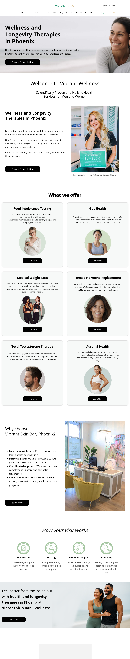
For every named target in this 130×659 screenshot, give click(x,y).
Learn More (32, 260)
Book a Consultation (23, 62)
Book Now (17, 502)
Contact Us (14, 619)
